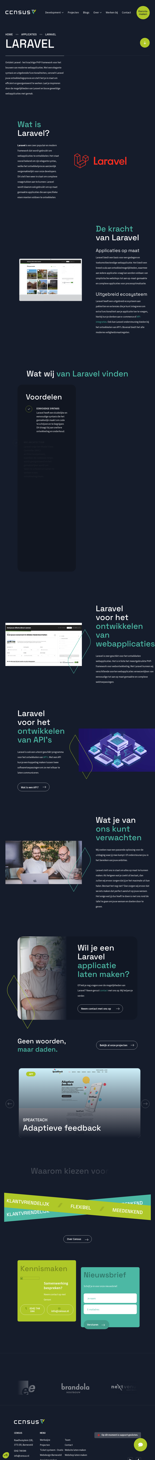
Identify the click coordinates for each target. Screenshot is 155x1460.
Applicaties (29, 34)
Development (53, 12)
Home (9, 34)
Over (96, 12)
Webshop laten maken (76, 1455)
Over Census (74, 1239)
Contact (69, 1444)
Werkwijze (45, 1439)
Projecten (45, 1444)
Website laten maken (75, 1449)
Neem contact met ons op (96, 1008)
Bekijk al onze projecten (113, 1045)
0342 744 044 (20, 1450)
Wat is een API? (30, 787)
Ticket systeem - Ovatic (51, 1449)
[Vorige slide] (10, 1104)
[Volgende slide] (145, 1104)
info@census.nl (21, 1455)
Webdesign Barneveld (51, 1455)
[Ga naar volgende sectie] (145, 43)
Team (67, 1439)
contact (104, 990)
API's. (46, 757)
